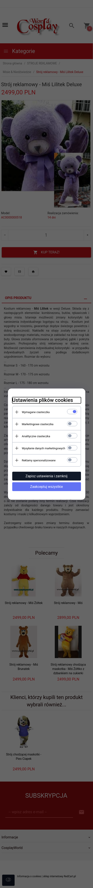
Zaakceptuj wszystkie (46, 487)
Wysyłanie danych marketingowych (43, 448)
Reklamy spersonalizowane (39, 460)
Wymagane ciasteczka (36, 412)
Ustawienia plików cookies (42, 400)
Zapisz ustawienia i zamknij (46, 476)
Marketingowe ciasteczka (37, 424)
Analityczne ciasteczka (36, 436)
